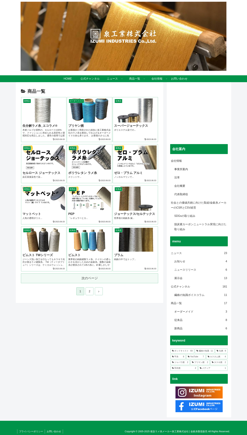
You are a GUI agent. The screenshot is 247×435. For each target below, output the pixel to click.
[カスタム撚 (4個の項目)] (216, 356)
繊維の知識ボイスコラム (200, 295)
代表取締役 (181, 194)
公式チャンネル (199, 286)
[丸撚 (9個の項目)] (221, 351)
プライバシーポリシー (31, 431)
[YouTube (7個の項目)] (195, 356)
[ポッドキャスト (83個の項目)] (182, 351)
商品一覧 (199, 303)
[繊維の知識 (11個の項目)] (204, 351)
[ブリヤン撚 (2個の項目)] (200, 362)
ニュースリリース (200, 269)
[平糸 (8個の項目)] (178, 356)
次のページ (89, 278)
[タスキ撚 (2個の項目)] (218, 362)
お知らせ (200, 261)
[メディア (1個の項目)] (212, 368)
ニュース (199, 253)
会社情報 (176, 160)
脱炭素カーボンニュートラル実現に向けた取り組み (200, 227)
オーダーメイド (200, 311)
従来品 (200, 320)
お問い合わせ (54, 431)
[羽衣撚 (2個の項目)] (184, 368)
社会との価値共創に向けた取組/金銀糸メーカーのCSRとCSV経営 (198, 205)
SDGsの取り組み (184, 215)
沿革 (177, 177)
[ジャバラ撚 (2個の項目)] (180, 362)
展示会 (200, 278)
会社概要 (179, 185)
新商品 (200, 328)
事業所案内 (181, 169)
